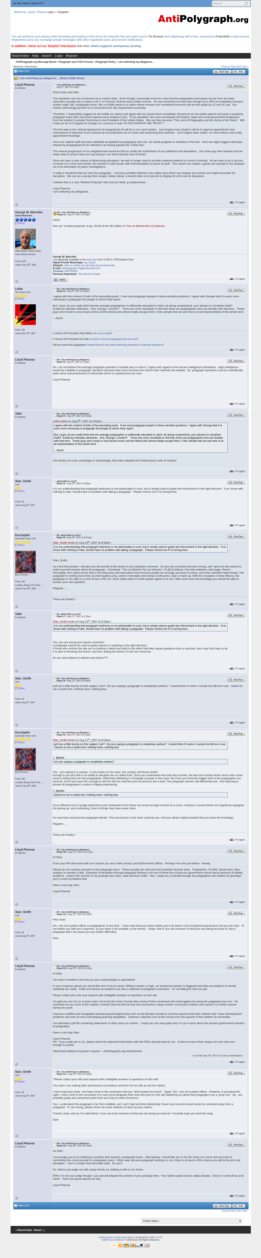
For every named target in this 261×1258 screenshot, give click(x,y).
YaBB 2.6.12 (155, 1237)
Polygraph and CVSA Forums (76, 61)
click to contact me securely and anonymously (89, 265)
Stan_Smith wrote (64, 542)
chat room (82, 46)
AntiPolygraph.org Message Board (36, 61)
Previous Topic (229, 66)
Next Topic (242, 66)
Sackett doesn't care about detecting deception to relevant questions (124, 344)
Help (35, 55)
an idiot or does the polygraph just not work (113, 339)
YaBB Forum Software (113, 1240)
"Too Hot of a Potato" (88, 274)
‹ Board (37, 1230)
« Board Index (24, 1230)
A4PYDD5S (70, 271)
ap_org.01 (90, 262)
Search (47, 55)
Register (63, 12)
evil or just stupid (101, 333)
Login (50, 12)
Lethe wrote (60, 421)
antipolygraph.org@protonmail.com (81, 268)
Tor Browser (156, 36)
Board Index (20, 55)
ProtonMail (222, 36)
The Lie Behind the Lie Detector (145, 226)
